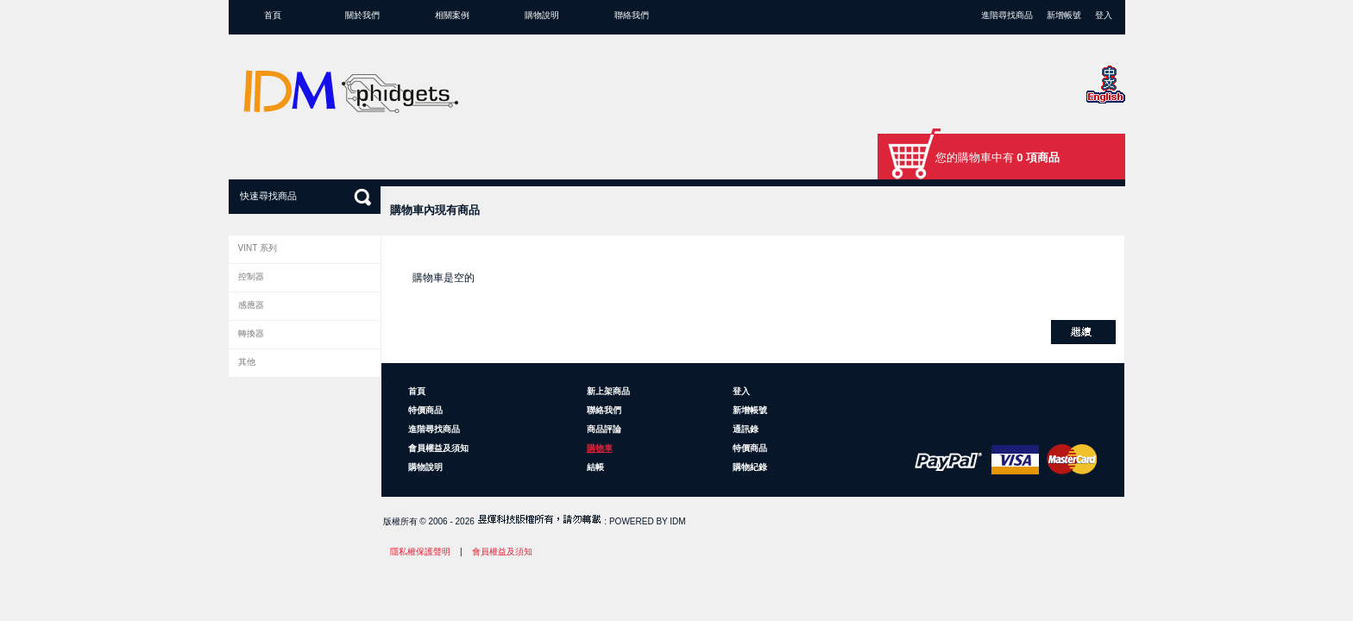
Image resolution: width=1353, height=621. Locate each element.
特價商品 (425, 410)
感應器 (251, 305)
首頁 (272, 15)
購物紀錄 (750, 467)
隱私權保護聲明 (420, 551)
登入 (1103, 15)
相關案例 (452, 15)
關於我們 (362, 15)
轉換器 (251, 333)
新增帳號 (1064, 15)
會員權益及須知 (438, 448)
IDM (677, 521)
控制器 (251, 276)
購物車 (600, 448)
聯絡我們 (631, 15)
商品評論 (604, 429)
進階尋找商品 (1007, 15)
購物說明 (542, 15)
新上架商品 (608, 391)
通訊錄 (745, 429)
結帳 (595, 467)
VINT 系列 (257, 248)
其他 (246, 362)
